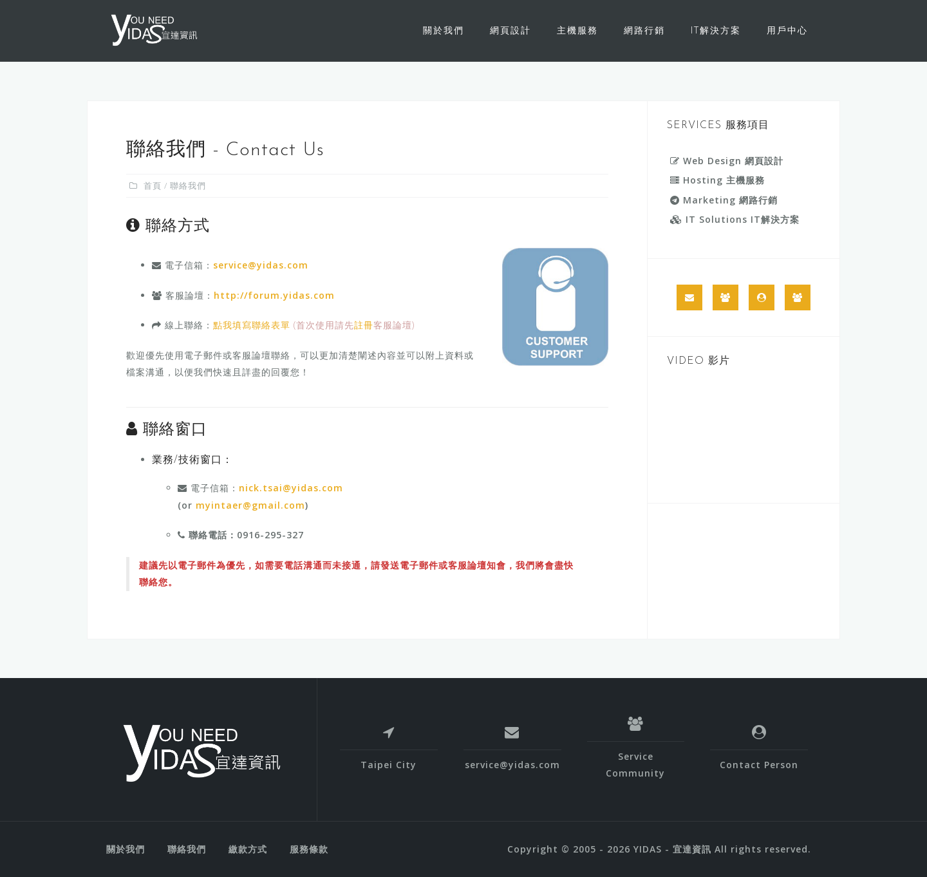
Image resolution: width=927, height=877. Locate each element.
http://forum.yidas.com (274, 295)
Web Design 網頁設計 (726, 161)
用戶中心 (787, 30)
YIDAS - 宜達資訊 (672, 849)
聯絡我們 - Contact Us (225, 150)
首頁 (153, 185)
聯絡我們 (186, 849)
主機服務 (577, 30)
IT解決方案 (716, 30)
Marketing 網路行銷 (724, 200)
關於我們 (443, 30)
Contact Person (759, 765)
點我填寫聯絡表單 (251, 325)
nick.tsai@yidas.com (291, 488)
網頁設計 (510, 30)
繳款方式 (248, 849)
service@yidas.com (260, 265)
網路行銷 (644, 30)
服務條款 (309, 849)
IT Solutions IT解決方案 (735, 219)
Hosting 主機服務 (717, 180)
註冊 (363, 325)
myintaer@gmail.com (250, 505)
